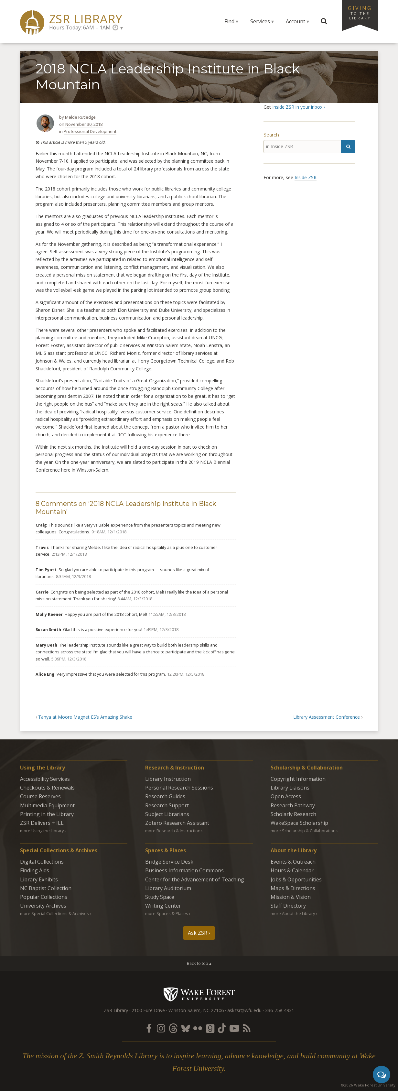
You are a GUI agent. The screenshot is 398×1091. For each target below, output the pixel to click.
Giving (360, 12)
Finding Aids (34, 870)
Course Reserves (40, 796)
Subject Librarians (167, 814)
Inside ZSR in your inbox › (298, 107)
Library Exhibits (39, 879)
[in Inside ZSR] (302, 146)
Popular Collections (43, 896)
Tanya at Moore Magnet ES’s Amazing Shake (85, 717)
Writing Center (163, 905)
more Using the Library (42, 831)
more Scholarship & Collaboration (303, 831)
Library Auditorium (168, 888)
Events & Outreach (293, 861)
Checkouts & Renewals (47, 787)
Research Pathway (293, 805)
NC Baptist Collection (45, 888)
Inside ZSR (306, 177)
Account (295, 21)
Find (229, 21)
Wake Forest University (199, 994)
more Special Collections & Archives (54, 913)
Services (260, 21)
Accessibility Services (45, 778)
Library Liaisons (290, 787)
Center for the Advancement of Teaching (194, 879)
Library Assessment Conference (326, 717)
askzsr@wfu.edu (244, 1010)
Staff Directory (288, 905)
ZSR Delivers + (42, 822)
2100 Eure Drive (148, 1010)
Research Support (167, 805)
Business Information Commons (184, 870)
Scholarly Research (293, 814)
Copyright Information (298, 778)
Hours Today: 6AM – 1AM (80, 27)
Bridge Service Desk (169, 861)
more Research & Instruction (172, 831)
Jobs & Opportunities (296, 879)
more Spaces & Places (166, 913)
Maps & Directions (293, 888)
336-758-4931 (279, 1010)
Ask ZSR (197, 932)
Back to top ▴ (199, 963)
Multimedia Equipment (47, 805)
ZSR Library (86, 19)
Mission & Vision (291, 896)
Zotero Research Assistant (177, 822)
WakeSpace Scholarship (299, 822)
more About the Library (293, 913)
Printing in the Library (47, 814)
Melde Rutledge (80, 117)
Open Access (286, 796)
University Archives (43, 905)
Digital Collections (42, 861)
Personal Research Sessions (179, 787)
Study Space (159, 896)
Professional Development (90, 131)
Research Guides (165, 796)
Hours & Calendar (292, 870)
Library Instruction (168, 778)
